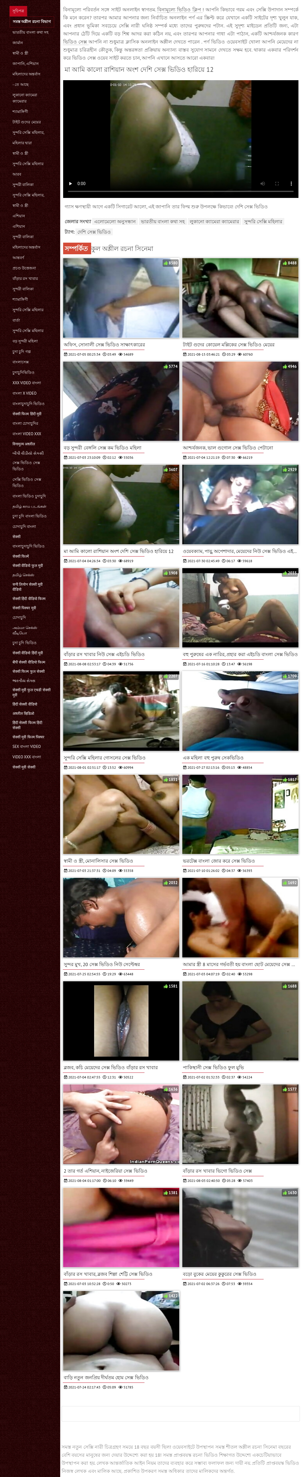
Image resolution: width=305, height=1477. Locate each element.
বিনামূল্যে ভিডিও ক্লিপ (180, 10)
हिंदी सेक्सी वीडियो (25, 704)
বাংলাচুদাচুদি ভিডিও (29, 403)
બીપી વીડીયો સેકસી (28, 453)
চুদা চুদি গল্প (22, 351)
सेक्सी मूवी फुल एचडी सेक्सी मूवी (32, 692)
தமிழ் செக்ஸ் (23, 574)
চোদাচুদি (19, 617)
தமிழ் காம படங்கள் (29, 506)
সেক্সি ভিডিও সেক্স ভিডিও (27, 482)
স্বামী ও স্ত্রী (20, 53)
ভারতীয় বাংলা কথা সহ (31, 32)
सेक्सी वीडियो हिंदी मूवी (28, 652)
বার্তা (16, 320)
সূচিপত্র (18, 10)
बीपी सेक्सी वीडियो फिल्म (29, 662)
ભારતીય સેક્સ (24, 680)
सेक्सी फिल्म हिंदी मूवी (27, 413)
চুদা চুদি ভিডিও (25, 642)
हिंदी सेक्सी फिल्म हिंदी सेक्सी (27, 725)
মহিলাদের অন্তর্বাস (27, 74)
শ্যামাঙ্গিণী (20, 111)
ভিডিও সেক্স (75, 42)
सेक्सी (17, 536)
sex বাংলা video (27, 746)
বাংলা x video (25, 393)
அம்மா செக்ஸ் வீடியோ (25, 630)
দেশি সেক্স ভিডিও (94, 232)
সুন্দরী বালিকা (23, 184)
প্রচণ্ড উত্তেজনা (24, 268)
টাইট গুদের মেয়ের (27, 122)
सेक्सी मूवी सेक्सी (24, 767)
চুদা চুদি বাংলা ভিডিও (30, 516)
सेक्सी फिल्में (21, 556)
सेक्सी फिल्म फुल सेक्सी (29, 671)
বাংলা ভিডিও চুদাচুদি (29, 496)
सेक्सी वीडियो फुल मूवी (28, 565)
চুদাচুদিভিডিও (24, 372)
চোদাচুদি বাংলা (24, 526)
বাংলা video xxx (27, 433)
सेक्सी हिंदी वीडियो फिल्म (29, 598)
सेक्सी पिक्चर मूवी (24, 607)
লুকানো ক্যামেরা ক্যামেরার (25, 98)
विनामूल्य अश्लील (24, 444)
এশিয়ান (19, 215)
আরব (17, 174)
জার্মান (18, 42)
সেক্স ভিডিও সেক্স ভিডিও (26, 466)
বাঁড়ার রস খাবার (25, 278)
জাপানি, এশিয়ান (26, 63)
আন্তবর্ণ (18, 257)
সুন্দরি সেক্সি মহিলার (28, 163)
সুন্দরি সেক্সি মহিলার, (28, 132)
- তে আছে (21, 84)
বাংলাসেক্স (21, 362)
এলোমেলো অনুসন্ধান (115, 221)
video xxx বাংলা (27, 757)
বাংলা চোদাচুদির (25, 423)
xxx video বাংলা (27, 382)
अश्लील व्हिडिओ (23, 713)
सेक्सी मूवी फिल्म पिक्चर (28, 737)
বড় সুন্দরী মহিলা (25, 341)
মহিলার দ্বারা (22, 142)
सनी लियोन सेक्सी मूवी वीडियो (28, 587)
